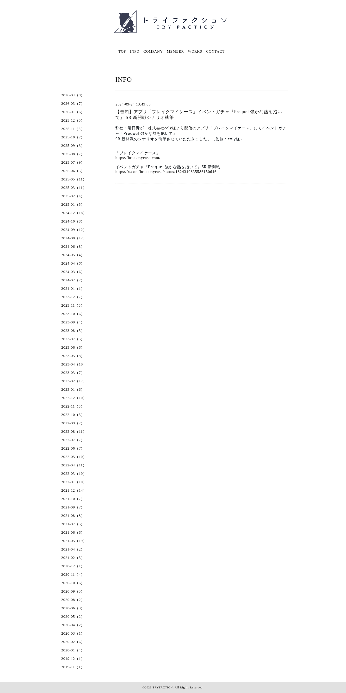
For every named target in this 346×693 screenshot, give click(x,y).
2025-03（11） (73, 188)
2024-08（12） (74, 238)
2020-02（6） (73, 642)
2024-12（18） (74, 213)
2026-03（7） (73, 103)
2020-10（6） (73, 583)
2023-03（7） (73, 373)
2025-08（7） (73, 154)
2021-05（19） (74, 541)
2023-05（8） (73, 356)
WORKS (195, 51)
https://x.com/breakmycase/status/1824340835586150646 (165, 172)
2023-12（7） (73, 297)
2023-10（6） (73, 314)
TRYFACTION (163, 687)
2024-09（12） (74, 230)
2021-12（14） (74, 490)
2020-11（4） (73, 574)
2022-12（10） (74, 398)
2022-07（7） (73, 440)
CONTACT (215, 51)
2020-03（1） (73, 633)
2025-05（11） (73, 179)
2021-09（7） (73, 507)
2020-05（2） (73, 617)
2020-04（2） (73, 625)
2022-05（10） (74, 457)
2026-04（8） (73, 95)
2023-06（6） (73, 347)
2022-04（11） (73, 465)
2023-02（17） (74, 381)
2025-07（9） (73, 162)
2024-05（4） (73, 255)
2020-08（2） (73, 600)
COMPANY (153, 51)
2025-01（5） (73, 204)
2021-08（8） (73, 516)
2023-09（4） (73, 322)
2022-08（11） (73, 431)
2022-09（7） (73, 423)
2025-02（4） (73, 196)
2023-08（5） (73, 331)
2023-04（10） (74, 364)
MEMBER (175, 51)
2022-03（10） (74, 474)
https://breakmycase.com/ (138, 158)
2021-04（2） (73, 549)
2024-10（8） (73, 221)
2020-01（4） (73, 650)
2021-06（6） (73, 532)
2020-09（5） (73, 591)
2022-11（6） (73, 406)
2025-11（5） (73, 129)
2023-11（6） (73, 305)
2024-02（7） (73, 280)
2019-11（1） (73, 667)
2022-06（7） (73, 448)
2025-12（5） (73, 120)
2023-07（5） (73, 339)
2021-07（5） (73, 524)
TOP (122, 51)
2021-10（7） (73, 499)
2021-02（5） (73, 558)
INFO (134, 51)
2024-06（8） (73, 246)
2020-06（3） (73, 608)
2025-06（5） (73, 171)
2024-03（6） (73, 272)
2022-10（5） (73, 415)
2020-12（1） (73, 566)
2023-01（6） (73, 389)
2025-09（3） (73, 146)
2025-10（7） (73, 137)
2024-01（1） (73, 289)
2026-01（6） (73, 112)
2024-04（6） (73, 263)
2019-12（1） (73, 659)
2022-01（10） (74, 482)
